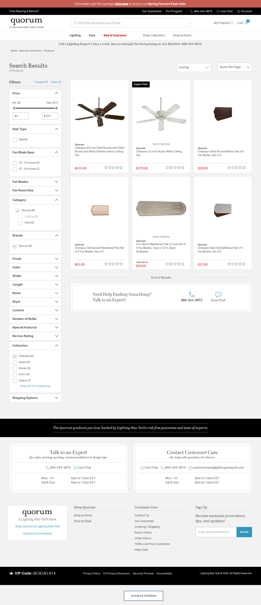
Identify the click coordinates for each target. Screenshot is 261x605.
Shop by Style (82, 521)
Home (14, 50)
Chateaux (48, 50)
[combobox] (130, 23)
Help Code (141, 549)
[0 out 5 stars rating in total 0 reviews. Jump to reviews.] (114, 167)
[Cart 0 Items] (245, 23)
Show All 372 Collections (35, 386)
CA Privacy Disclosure (116, 573)
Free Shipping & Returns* (24, 11)
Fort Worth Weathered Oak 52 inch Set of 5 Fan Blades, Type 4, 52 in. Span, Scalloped (161, 248)
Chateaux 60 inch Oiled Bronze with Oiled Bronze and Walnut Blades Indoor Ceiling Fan (99, 152)
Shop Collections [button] (154, 35)
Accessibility (164, 573)
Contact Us (142, 515)
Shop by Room (83, 515)
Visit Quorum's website (37, 533)
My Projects (223, 23)
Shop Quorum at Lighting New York (37, 526)
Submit (244, 532)
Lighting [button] (75, 35)
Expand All (41, 82)
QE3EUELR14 (44, 573)
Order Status (143, 538)
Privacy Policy (91, 573)
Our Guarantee (151, 11)
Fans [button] (92, 35)
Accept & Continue (143, 595)
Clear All (56, 82)
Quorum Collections (30, 50)
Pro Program (174, 11)
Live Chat (225, 11)
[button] (244, 11)
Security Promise (143, 573)
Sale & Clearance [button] (115, 35)
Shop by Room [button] (182, 35)
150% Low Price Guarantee (152, 544)
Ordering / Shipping (147, 527)
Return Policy (143, 532)
